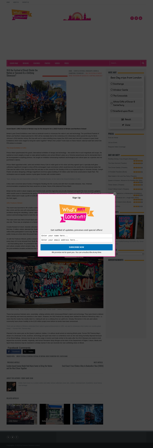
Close (115, 193)
